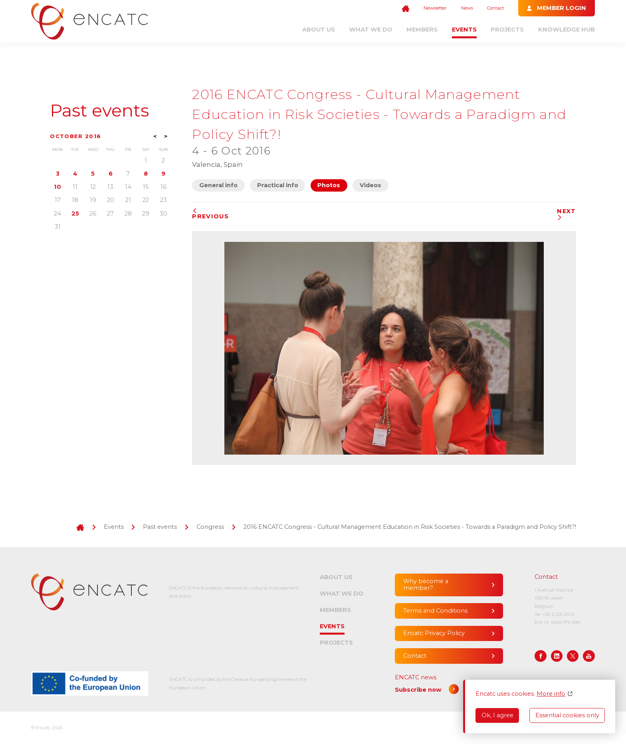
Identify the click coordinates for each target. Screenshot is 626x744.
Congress (210, 526)
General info (218, 185)
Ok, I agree (497, 715)
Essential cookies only (567, 715)
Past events (99, 111)
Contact (495, 8)
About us (318, 29)
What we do (370, 29)
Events (464, 29)
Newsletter (435, 8)
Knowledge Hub (566, 29)
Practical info (277, 185)
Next (566, 214)
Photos (328, 185)
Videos (370, 185)
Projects (507, 29)
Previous (210, 214)
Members (422, 29)
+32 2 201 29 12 (558, 614)
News (467, 8)
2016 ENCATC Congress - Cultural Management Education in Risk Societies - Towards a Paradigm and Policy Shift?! (410, 526)
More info (551, 694)
